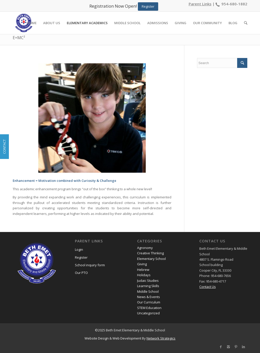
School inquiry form (90, 265)
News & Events (148, 297)
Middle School (148, 291)
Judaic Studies (148, 280)
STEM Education (149, 307)
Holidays (144, 275)
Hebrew (143, 269)
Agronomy (145, 247)
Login (79, 249)
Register (81, 257)
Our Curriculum (148, 302)
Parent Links (200, 3)
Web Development (126, 338)
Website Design (97, 338)
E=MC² (19, 37)
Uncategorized (148, 313)
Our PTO (81, 272)
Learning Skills (148, 286)
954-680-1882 (234, 3)
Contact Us (207, 286)
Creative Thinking (150, 253)
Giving (142, 264)
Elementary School (151, 258)
